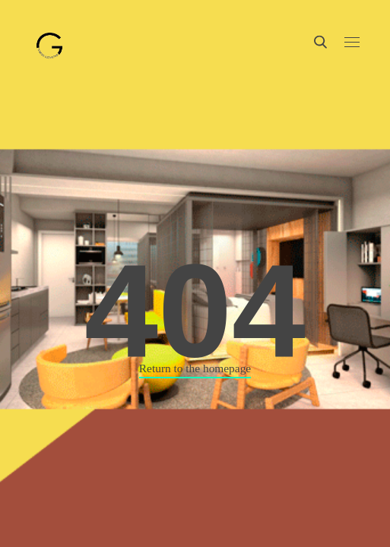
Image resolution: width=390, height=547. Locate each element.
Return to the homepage (195, 368)
